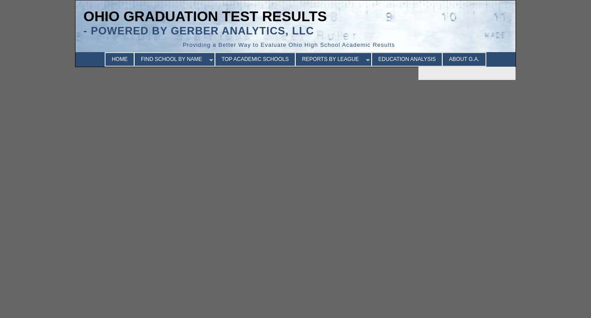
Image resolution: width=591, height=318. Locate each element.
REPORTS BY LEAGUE (330, 59)
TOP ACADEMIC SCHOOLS (255, 59)
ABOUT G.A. (464, 59)
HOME (120, 59)
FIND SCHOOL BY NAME (171, 59)
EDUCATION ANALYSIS (407, 59)
